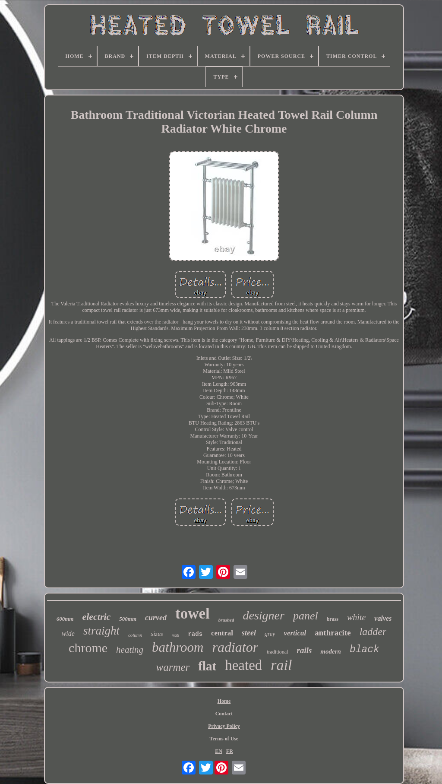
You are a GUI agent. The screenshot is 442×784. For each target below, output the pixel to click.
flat (207, 666)
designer (263, 615)
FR (229, 751)
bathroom (177, 647)
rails (304, 650)
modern (330, 651)
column (135, 635)
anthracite (332, 632)
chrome (88, 648)
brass (332, 619)
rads (195, 634)
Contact (224, 714)
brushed (226, 619)
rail (281, 665)
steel (249, 632)
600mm (65, 619)
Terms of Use (224, 739)
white (356, 617)
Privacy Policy (224, 726)
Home (224, 701)
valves (382, 618)
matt (176, 635)
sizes (157, 633)
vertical (295, 633)
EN (218, 751)
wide (68, 633)
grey (270, 634)
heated (243, 665)
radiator (235, 647)
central (222, 633)
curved (156, 617)
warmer (173, 667)
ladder (373, 631)
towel (192, 613)
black (364, 649)
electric (96, 616)
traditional (277, 652)
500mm (127, 619)
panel (305, 615)
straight (101, 630)
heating (129, 649)
